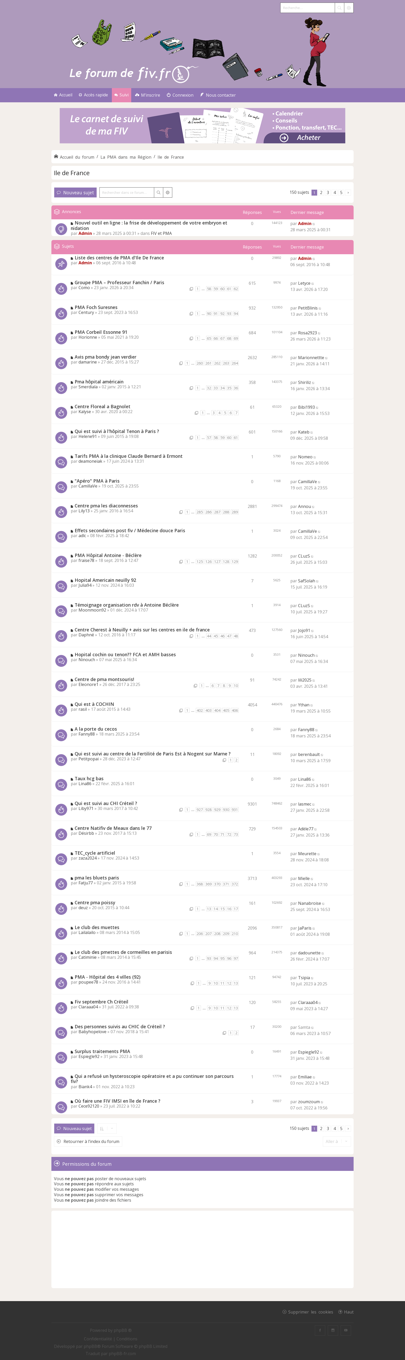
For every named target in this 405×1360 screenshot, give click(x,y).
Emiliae (305, 1077)
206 (200, 933)
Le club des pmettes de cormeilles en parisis (123, 952)
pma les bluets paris (97, 878)
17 (236, 908)
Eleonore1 (88, 684)
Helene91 (88, 436)
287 (217, 511)
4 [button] (334, 192)
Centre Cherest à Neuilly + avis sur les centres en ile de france (142, 630)
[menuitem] (148, 95)
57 (209, 437)
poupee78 (88, 982)
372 (235, 884)
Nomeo (305, 457)
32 (209, 387)
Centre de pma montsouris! (104, 679)
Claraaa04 (88, 1007)
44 (209, 635)
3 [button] (328, 192)
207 (208, 933)
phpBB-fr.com (122, 1353)
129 (235, 561)
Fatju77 (86, 883)
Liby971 (86, 808)
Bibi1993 (306, 407)
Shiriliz (304, 382)
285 (200, 511)
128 (226, 561)
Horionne (88, 337)
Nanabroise (309, 903)
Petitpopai (89, 759)
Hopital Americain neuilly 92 (105, 580)
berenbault (309, 754)
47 (229, 635)
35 (229, 387)
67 (222, 338)
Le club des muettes (97, 927)
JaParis (304, 928)
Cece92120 (89, 1106)
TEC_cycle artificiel (95, 853)
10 (236, 685)
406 (235, 710)
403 (208, 710)
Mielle (304, 878)
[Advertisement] (202, 1249)
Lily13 (84, 511)
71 (222, 834)
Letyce (304, 283)
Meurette (307, 853)
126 (208, 561)
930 (226, 809)
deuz (83, 907)
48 (236, 635)
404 (217, 710)
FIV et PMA (161, 233)
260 (200, 363)
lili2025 (304, 680)
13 (209, 908)
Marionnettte (311, 357)
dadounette (309, 953)
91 (216, 313)
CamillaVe (88, 486)
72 (229, 834)
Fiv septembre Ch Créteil (101, 1002)
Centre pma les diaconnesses (106, 506)
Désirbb (86, 833)
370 (217, 884)
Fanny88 (87, 734)
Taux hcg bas (89, 778)
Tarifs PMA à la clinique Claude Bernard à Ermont (129, 456)
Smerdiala (88, 387)
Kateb (303, 432)
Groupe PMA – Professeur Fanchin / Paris (119, 282)
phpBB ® (123, 1330)
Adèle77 (305, 829)
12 (229, 983)
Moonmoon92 (92, 610)
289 (235, 511)
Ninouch (87, 659)
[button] (348, 193)
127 (217, 561)
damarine (88, 362)
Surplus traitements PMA (102, 1051)
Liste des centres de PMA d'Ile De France (119, 257)
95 (222, 958)
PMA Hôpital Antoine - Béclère (108, 555)
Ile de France (72, 172)
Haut (349, 1312)
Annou (304, 506)
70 (216, 834)
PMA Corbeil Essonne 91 (101, 332)
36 (236, 387)
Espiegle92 (89, 1056)
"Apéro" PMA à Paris (97, 481)
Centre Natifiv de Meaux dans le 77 (113, 828)
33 (216, 387)
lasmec (304, 804)
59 (216, 288)
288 (226, 511)
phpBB (90, 1346)
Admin (85, 233)
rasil (83, 709)
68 (229, 338)
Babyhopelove (92, 1031)
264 (235, 363)
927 (200, 809)
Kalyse (85, 411)
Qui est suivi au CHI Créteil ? (106, 803)
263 (226, 363)
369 (208, 884)
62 (236, 288)
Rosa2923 (307, 333)
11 (222, 983)
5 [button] (341, 192)
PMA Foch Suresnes (96, 307)
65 (209, 338)
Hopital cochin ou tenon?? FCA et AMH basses (125, 654)
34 (222, 387)
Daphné (86, 635)
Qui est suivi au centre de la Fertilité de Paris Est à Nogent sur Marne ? (153, 754)
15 (222, 908)
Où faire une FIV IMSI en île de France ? (117, 1101)
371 (226, 884)
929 (217, 809)
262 (217, 363)
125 (200, 561)
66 (216, 338)
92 (222, 313)
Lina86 (85, 783)
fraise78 (86, 560)
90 (209, 313)
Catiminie (88, 957)
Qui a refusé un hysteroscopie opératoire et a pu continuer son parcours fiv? (152, 1079)
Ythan (303, 705)
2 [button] (321, 192)
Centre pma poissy (95, 902)
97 (236, 958)
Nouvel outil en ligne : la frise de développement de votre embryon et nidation (149, 225)
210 (235, 933)
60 (222, 288)
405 (226, 710)
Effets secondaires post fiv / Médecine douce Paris (130, 530)
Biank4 (85, 1086)
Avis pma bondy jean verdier (105, 357)
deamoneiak (90, 461)
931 (235, 809)
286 (208, 511)
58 (209, 288)
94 (236, 313)
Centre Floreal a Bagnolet (102, 406)
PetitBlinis (308, 308)
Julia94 (85, 585)
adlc (82, 535)
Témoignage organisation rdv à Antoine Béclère (127, 605)
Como (84, 287)
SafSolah (306, 581)
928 (208, 809)
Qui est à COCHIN (94, 704)
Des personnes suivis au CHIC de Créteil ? (120, 1026)
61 (229, 288)
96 (229, 958)
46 (222, 635)
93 (229, 313)
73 (236, 834)
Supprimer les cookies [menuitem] (310, 1312)
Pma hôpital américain (99, 381)
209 (226, 933)
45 (216, 635)
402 (200, 710)
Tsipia (304, 977)
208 (217, 933)
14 (216, 908)
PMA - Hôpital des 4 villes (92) (108, 977)
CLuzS (304, 556)
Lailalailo (87, 932)
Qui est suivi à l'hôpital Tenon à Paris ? (117, 431)
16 (229, 908)
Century (86, 312)
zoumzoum (309, 1101)
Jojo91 (304, 630)
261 (208, 363)
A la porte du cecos (96, 729)
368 (200, 884)
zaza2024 (88, 858)
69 (236, 338)
